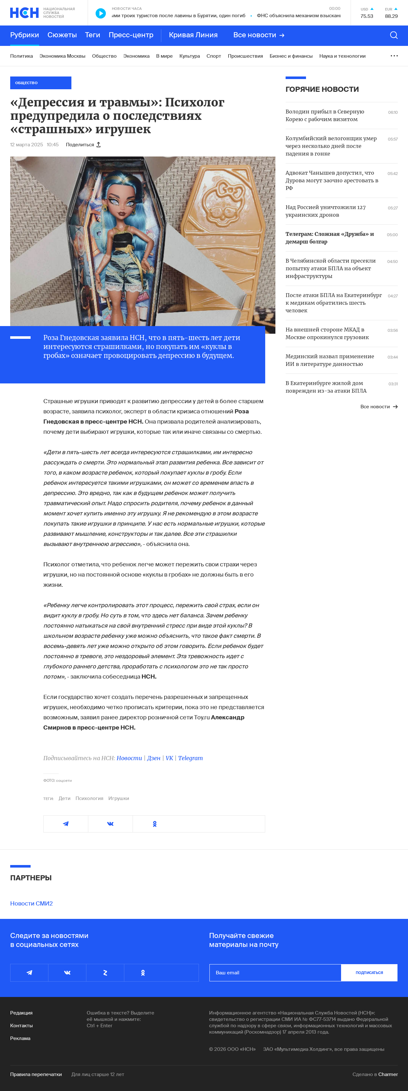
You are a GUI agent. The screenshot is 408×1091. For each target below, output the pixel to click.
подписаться (369, 973)
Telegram (190, 758)
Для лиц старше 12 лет (97, 1074)
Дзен (154, 758)
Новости (129, 758)
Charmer (388, 1074)
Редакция (21, 1013)
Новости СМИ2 (31, 903)
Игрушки (118, 798)
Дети (64, 798)
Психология (89, 798)
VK (169, 758)
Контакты (21, 1025)
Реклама (20, 1038)
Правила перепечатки (36, 1074)
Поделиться (83, 145)
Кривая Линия (193, 35)
